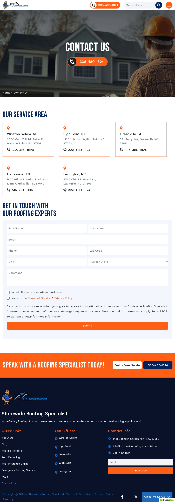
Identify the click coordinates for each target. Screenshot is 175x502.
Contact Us (9, 483)
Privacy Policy (64, 298)
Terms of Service (39, 298)
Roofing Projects (12, 450)
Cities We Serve (157, 497)
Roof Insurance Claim (15, 463)
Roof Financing (11, 457)
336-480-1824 (20, 150)
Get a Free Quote (127, 365)
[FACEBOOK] (122, 497)
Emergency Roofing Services (19, 470)
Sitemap (8, 499)
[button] (167, 499)
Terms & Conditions (79, 494)
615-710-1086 (20, 190)
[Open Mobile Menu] (169, 5)
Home (6, 92)
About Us (7, 437)
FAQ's (5, 476)
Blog (4, 444)
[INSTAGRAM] (135, 497)
